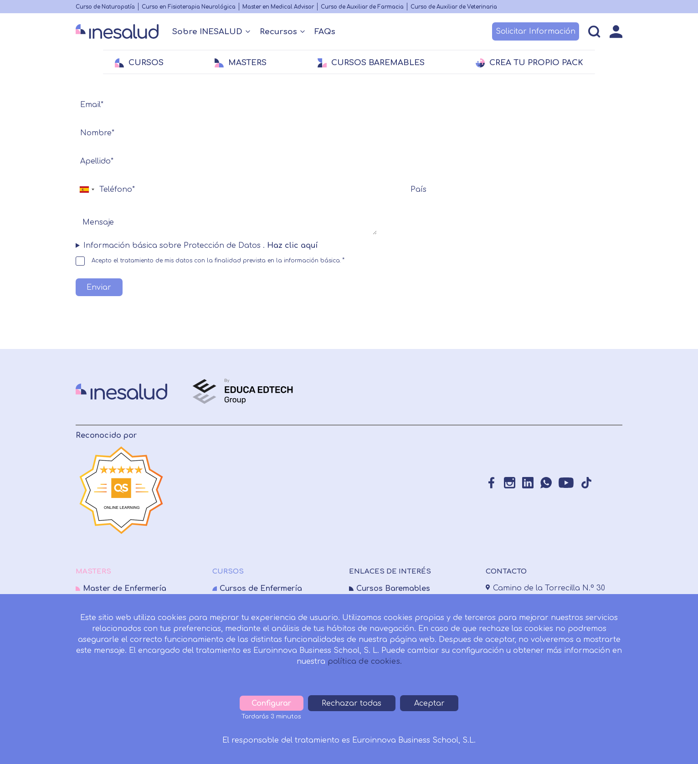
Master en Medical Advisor (278, 7)
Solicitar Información (535, 31)
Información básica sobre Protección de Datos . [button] (201, 245)
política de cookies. (365, 661)
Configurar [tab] (272, 703)
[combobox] (86, 189)
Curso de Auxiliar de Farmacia (362, 7)
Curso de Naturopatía (105, 7)
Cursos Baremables (393, 589)
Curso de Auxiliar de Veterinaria (454, 7)
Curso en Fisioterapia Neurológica (189, 7)
